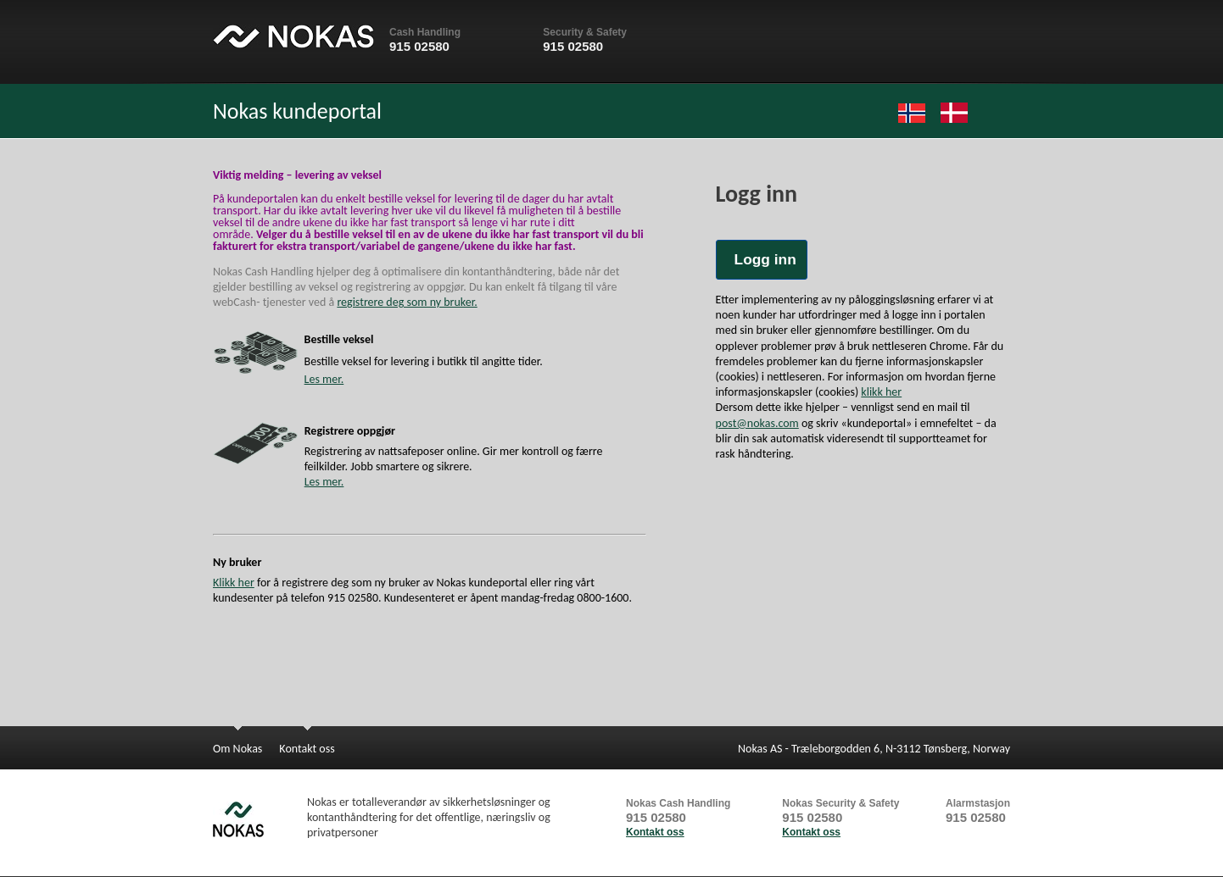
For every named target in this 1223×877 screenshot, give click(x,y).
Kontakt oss (655, 832)
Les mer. (324, 379)
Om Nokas (237, 748)
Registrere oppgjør (349, 431)
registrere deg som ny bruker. (407, 302)
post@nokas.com (757, 423)
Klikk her (233, 582)
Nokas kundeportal (297, 111)
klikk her (881, 392)
